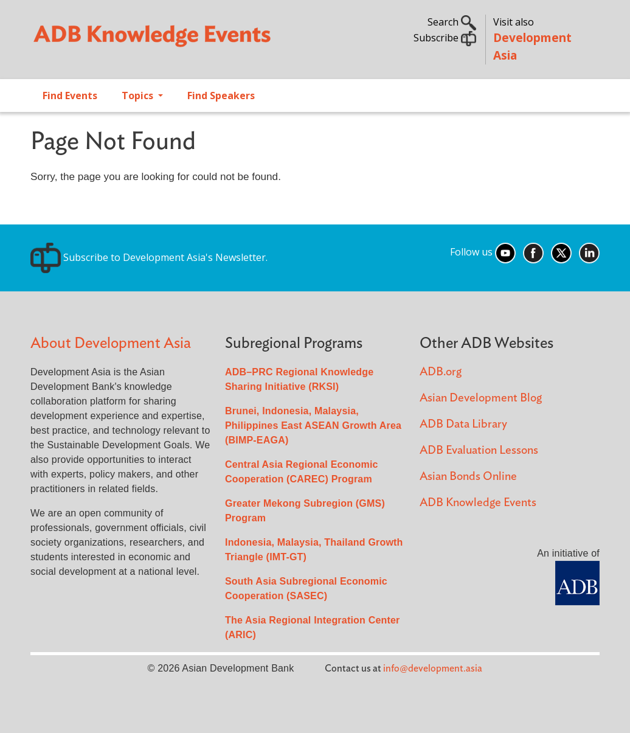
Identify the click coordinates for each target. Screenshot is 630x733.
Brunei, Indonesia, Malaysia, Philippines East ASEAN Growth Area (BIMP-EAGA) (313, 425)
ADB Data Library (463, 424)
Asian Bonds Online (468, 476)
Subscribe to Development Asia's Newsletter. (149, 257)
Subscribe (445, 37)
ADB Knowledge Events (478, 503)
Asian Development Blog (481, 398)
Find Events (70, 95)
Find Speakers (221, 95)
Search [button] (452, 22)
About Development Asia (110, 343)
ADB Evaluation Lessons (479, 450)
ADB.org (441, 372)
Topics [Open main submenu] (139, 95)
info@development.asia (432, 668)
